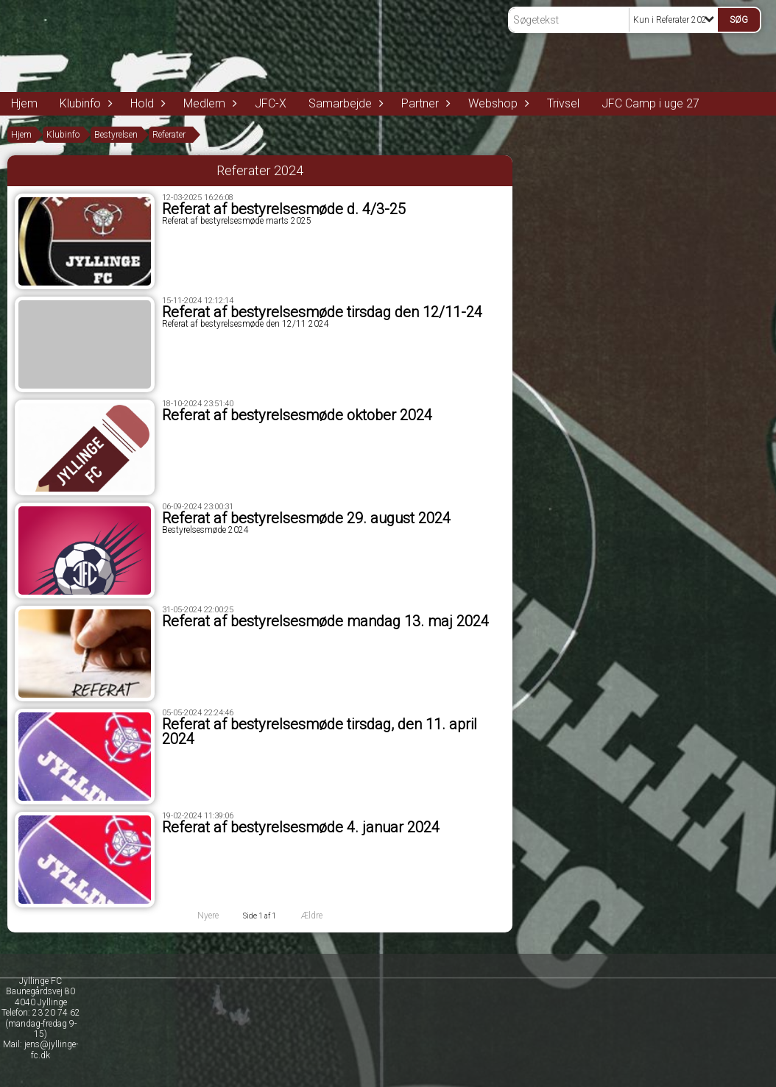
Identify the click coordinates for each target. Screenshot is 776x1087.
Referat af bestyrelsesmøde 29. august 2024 (306, 518)
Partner (423, 103)
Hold (145, 103)
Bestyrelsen (116, 135)
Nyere (199, 915)
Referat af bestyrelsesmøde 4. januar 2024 (301, 827)
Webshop (496, 103)
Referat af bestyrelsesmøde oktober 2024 (297, 415)
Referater (169, 135)
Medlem (208, 103)
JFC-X (270, 103)
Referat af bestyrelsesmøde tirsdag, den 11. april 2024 (319, 731)
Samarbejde (343, 103)
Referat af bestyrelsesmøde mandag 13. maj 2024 (325, 621)
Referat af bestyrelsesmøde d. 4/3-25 (284, 209)
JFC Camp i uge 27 (650, 103)
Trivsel (563, 103)
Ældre (321, 915)
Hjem (24, 103)
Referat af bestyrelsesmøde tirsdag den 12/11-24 (322, 312)
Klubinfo (84, 103)
